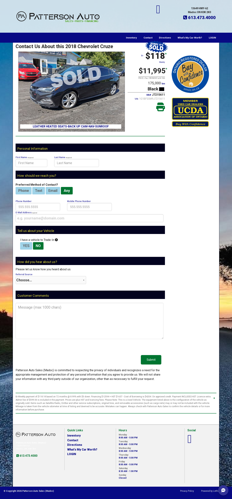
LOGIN (212, 37)
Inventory (131, 37)
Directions (165, 37)
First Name (31, 161)
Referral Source (51, 278)
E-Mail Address (89, 216)
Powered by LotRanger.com (214, 491)
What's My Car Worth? (190, 37)
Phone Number (38, 205)
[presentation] (31, 163)
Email (52, 190)
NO (38, 246)
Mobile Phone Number (89, 205)
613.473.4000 (28, 455)
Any (67, 190)
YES (26, 246)
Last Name (76, 161)
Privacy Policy (187, 491)
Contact (148, 37)
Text (38, 190)
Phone (23, 190)
